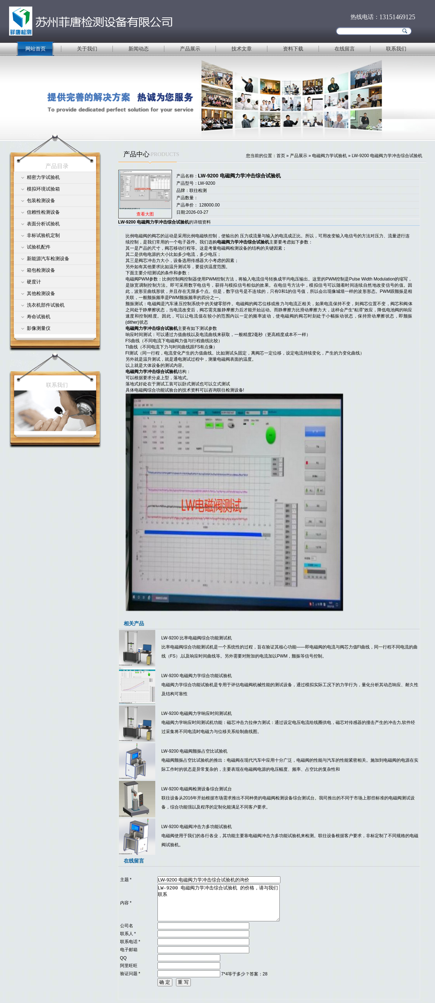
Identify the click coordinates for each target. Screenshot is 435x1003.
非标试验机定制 (43, 235)
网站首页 (35, 49)
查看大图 (145, 214)
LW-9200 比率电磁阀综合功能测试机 (196, 637)
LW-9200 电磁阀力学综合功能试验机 (196, 675)
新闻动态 (138, 49)
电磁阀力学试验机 (329, 155)
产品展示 (190, 49)
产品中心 (136, 154)
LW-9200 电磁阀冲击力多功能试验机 (196, 826)
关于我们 (87, 49)
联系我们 (396, 49)
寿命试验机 (38, 316)
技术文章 (241, 49)
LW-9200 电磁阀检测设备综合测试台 (196, 788)
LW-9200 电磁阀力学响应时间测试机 (196, 713)
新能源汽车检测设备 (48, 258)
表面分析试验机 (43, 223)
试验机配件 (38, 247)
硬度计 (34, 281)
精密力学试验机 (43, 177)
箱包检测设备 (41, 270)
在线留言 (345, 49)
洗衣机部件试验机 (46, 305)
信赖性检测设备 (43, 212)
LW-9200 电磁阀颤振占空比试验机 (194, 751)
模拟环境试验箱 (43, 189)
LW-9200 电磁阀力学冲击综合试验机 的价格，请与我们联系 (218, 902)
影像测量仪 (38, 328)
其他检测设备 (41, 293)
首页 (280, 155)
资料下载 (293, 49)
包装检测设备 (41, 200)
